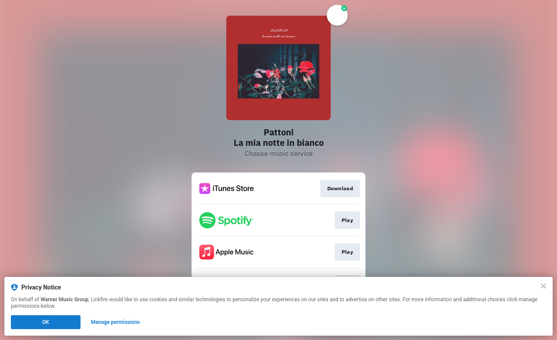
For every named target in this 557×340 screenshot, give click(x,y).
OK (45, 322)
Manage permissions (115, 322)
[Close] (543, 286)
